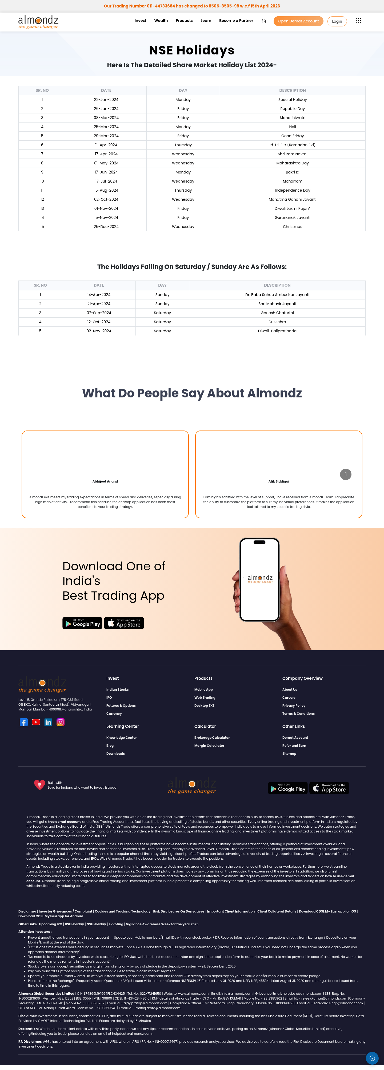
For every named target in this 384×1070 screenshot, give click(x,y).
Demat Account (295, 737)
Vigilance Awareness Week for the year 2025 (162, 924)
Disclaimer (27, 911)
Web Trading (204, 697)
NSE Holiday (96, 924)
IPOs (94, 858)
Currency (114, 713)
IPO (109, 697)
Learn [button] (206, 20)
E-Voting (116, 924)
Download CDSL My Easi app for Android (50, 916)
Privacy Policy (293, 705)
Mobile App (203, 689)
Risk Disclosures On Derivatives (179, 911)
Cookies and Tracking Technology (123, 911)
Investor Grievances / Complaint (65, 911)
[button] (358, 20)
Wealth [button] (161, 20)
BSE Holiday (74, 924)
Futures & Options (121, 705)
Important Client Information (231, 911)
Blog (110, 745)
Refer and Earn (294, 745)
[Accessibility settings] (372, 1058)
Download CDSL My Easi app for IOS (327, 911)
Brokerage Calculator (212, 737)
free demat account (64, 821)
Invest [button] (140, 20)
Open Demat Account (298, 21)
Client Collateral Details (276, 911)
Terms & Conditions (298, 713)
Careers (288, 697)
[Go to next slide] (345, 474)
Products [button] (184, 20)
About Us (289, 689)
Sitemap (289, 753)
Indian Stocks (117, 689)
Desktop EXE (204, 705)
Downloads (115, 753)
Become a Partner (236, 20)
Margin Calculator (209, 745)
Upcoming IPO (50, 924)
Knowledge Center (121, 737)
